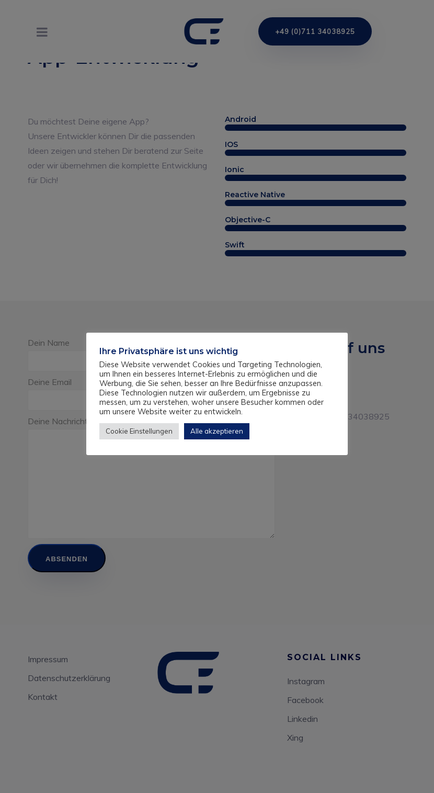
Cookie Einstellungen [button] (139, 431)
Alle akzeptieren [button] (216, 431)
